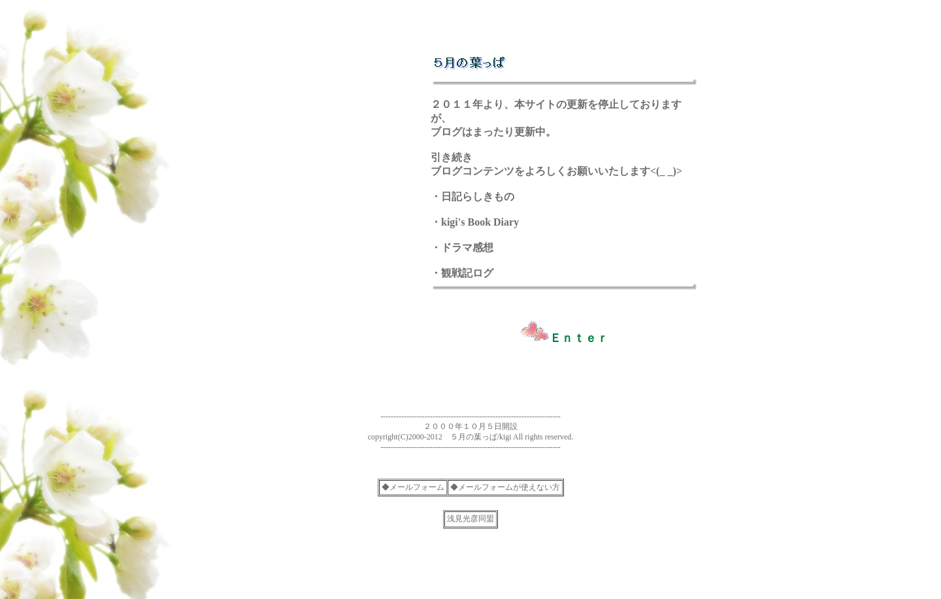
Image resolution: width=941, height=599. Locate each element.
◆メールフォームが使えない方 (505, 487)
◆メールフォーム (413, 487)
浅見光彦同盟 (470, 518)
